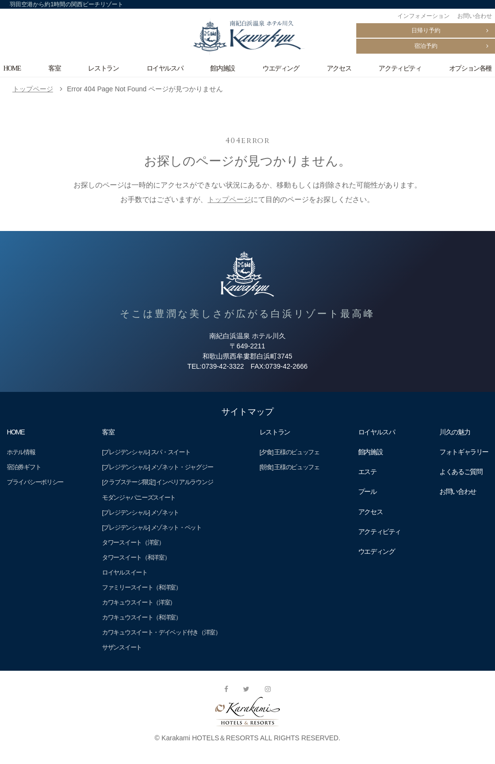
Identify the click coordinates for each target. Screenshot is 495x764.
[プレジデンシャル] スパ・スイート (146, 452)
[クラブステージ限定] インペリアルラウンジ (157, 482)
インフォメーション (423, 16)
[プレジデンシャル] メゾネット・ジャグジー (157, 467)
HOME (12, 68)
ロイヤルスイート (124, 572)
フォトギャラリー (463, 452)
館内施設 (222, 68)
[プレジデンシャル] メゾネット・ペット (152, 527)
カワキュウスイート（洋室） (138, 602)
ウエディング (280, 68)
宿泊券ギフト (24, 467)
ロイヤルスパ (164, 68)
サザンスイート (122, 647)
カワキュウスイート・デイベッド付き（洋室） (161, 632)
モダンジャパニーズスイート (138, 497)
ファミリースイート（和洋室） (141, 587)
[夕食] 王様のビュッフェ (290, 452)
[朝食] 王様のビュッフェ (290, 467)
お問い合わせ (474, 16)
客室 (54, 68)
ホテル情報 (21, 452)
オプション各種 (470, 68)
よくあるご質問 (460, 472)
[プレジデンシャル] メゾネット (140, 512)
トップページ (33, 89)
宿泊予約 (425, 46)
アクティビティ (400, 68)
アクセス (339, 68)
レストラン (103, 68)
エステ (367, 472)
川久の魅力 (454, 432)
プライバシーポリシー (35, 482)
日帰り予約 (425, 30)
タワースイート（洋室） (133, 542)
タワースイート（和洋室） (136, 557)
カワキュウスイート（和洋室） (141, 617)
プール (367, 491)
